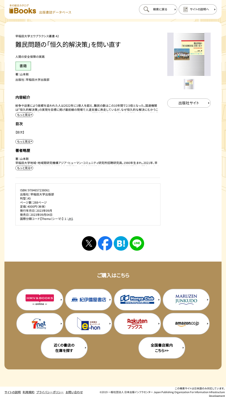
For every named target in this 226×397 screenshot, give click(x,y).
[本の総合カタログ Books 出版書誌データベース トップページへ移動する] (40, 9)
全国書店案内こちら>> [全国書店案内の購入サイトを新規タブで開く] (162, 347)
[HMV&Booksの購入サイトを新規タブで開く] (39, 299)
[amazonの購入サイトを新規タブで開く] (186, 324)
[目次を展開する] (24, 141)
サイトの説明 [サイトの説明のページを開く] (12, 392)
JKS (70, 219)
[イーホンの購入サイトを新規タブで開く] (88, 324)
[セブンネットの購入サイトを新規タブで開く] (39, 324)
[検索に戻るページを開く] (158, 9)
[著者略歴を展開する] (24, 168)
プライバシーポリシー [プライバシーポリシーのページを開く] (50, 392)
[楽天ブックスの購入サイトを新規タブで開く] (137, 324)
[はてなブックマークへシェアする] (121, 243)
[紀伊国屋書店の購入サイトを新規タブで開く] (88, 299)
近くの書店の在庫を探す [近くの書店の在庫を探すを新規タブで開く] (64, 347)
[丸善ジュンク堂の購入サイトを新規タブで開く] (186, 299)
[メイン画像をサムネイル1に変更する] (189, 84)
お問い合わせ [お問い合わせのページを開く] (74, 392)
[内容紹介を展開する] (24, 115)
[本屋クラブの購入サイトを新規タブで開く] (137, 299)
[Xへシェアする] (89, 243)
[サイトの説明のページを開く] (198, 9)
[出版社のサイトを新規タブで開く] (189, 103)
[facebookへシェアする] (105, 243)
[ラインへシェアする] (137, 243)
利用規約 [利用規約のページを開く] (28, 392)
